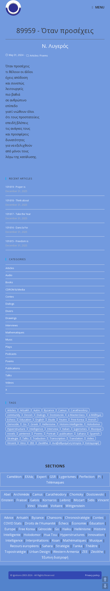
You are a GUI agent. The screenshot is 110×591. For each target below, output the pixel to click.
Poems (44, 55)
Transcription (57, 438)
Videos (9, 382)
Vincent (11, 443)
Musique (96, 429)
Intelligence (36, 429)
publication (66, 433)
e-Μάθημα (95, 415)
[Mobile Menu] (98, 7)
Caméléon (14, 476)
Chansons (54, 517)
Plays (8, 347)
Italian (66, 429)
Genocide (13, 424)
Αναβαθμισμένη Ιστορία (66, 443)
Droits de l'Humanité (40, 523)
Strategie (12, 438)
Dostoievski (57, 415)
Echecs (11, 419)
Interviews (11, 325)
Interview (52, 429)
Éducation (96, 523)
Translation (76, 438)
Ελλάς (29, 476)
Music (8, 339)
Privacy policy (92, 575)
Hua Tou (50, 535)
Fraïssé (21, 500)
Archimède (21, 494)
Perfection (87, 476)
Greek (34, 424)
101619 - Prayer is (15, 187)
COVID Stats (13, 523)
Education (25, 419)
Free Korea (77, 419)
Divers (9, 311)
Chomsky (76, 494)
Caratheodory (79, 410)
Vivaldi (42, 506)
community (13, 415)
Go (24, 424)
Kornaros (49, 500)
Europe (10, 529)
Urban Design (39, 551)
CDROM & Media (15, 289)
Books (9, 282)
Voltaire (56, 506)
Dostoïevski (95, 494)
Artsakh (24, 410)
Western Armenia (66, 551)
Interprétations (37, 540)
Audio (8, 275)
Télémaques (55, 482)
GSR (53, 476)
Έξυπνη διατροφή (55, 557)
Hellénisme (82, 529)
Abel (7, 494)
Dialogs (9, 303)
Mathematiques (14, 332)
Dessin (28, 415)
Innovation (96, 535)
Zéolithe (97, 551)
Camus (62, 410)
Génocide (45, 529)
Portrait (51, 433)
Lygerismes (67, 476)
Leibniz (65, 500)
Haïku (66, 529)
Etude (51, 419)
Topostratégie (15, 551)
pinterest (24, 433)
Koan (56, 540)
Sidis (91, 500)
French (92, 419)
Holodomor (93, 424)
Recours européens (24, 546)
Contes (9, 296)
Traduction (39, 438)
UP (105, 579)
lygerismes (80, 429)
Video (90, 438)
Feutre (63, 419)
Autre (36, 410)
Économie (79, 523)
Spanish (95, 433)
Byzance (49, 410)
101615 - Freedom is (16, 241)
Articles (34, 55)
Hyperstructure (16, 429)
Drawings (11, 318)
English (39, 419)
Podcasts (10, 354)
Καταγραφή (92, 443)
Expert (41, 476)
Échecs (63, 523)
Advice (8, 517)
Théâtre (91, 546)
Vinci (23, 443)
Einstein (7, 500)
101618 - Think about (17, 200)
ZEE (32, 443)
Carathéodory (56, 494)
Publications (12, 368)
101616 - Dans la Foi (16, 227)
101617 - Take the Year (18, 214)
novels (11, 433)
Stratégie (62, 546)
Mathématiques (74, 540)
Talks (8, 375)
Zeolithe (43, 443)
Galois (34, 500)
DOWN (105, 586)
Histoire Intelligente (71, 424)
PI (99, 476)
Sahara (81, 433)
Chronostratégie (77, 517)
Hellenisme (48, 424)
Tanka (77, 546)
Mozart (79, 500)
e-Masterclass (76, 415)
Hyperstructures (72, 535)
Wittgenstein (75, 506)
